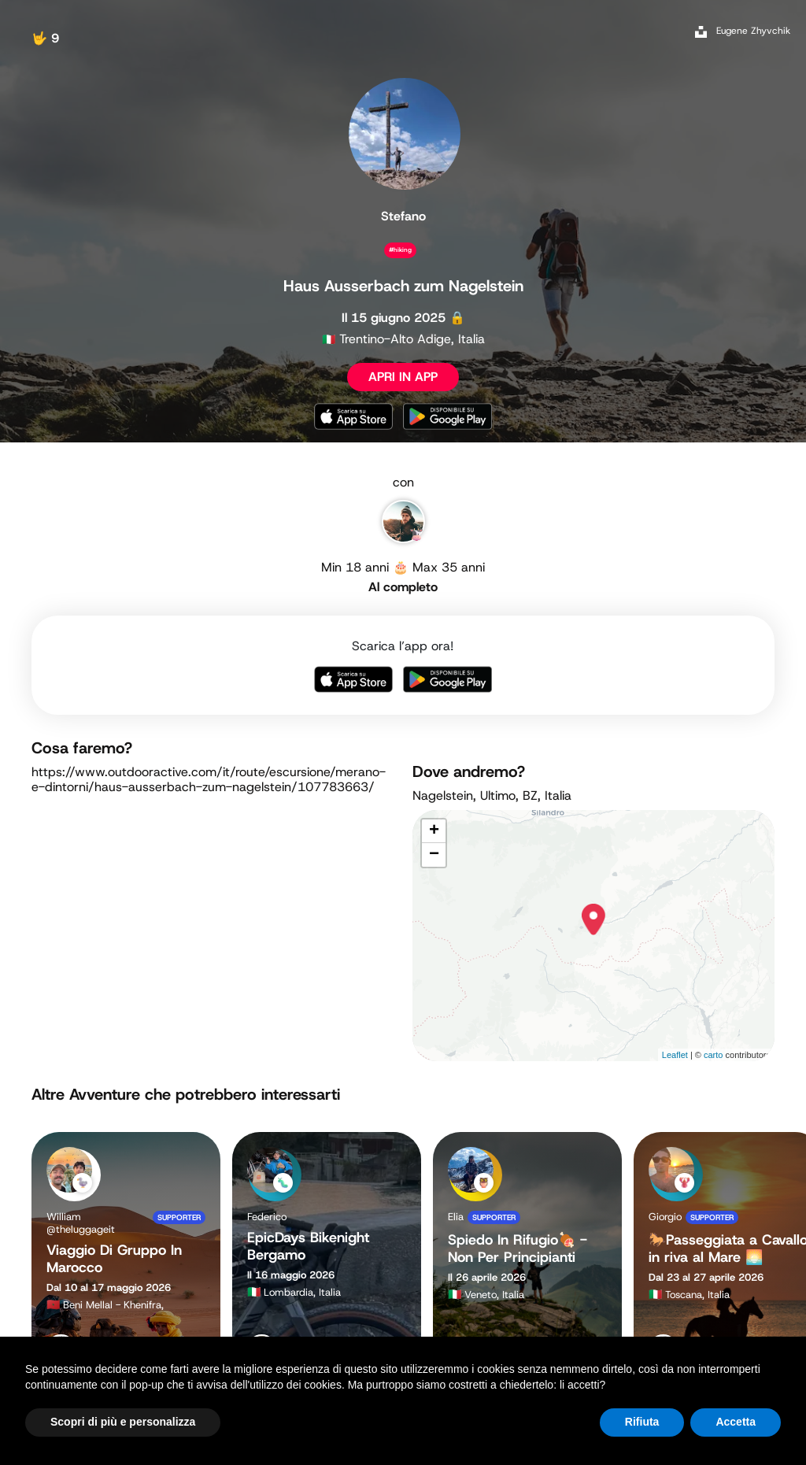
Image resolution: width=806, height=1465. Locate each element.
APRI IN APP (403, 376)
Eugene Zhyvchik (753, 30)
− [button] (434, 855)
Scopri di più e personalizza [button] (122, 1421)
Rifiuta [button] (642, 1421)
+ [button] (434, 831)
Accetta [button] (735, 1421)
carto (713, 1055)
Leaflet (675, 1055)
